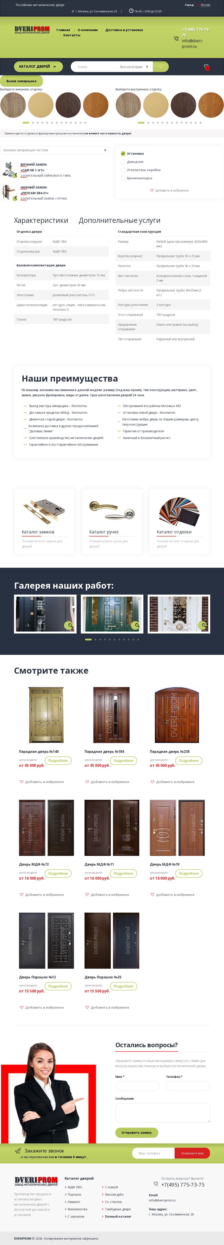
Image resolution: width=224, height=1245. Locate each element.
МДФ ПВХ (75, 1187)
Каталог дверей (34, 66)
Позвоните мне (192, 1153)
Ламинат (74, 1202)
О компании (88, 30)
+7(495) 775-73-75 (183, 1184)
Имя (120, 1077)
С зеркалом (76, 1216)
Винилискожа (77, 1209)
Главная (63, 30)
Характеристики (41, 220)
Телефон (174, 1077)
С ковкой (111, 1187)
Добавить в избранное (172, 190)
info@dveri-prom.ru (162, 1200)
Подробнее (58, 760)
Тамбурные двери (118, 1209)
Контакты (71, 35)
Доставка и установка (124, 30)
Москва (205, 5)
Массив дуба (114, 1194)
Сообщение (124, 1098)
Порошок (74, 1194)
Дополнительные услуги (119, 220)
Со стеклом (113, 1202)
